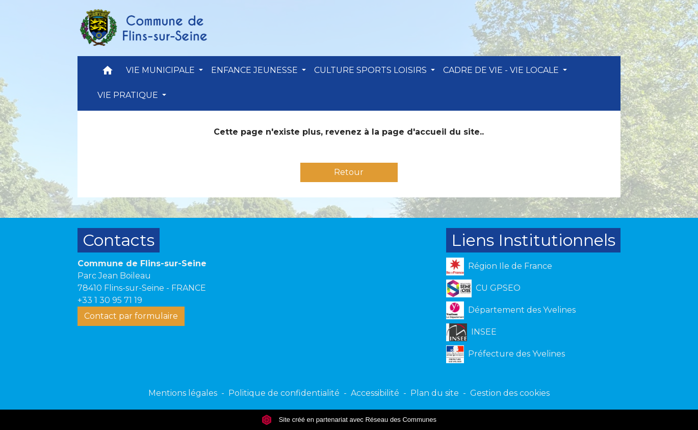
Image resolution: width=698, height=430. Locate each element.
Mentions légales (182, 393)
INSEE (471, 332)
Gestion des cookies (510, 393)
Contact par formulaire (131, 316)
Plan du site (434, 393)
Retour (349, 172)
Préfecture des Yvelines (505, 354)
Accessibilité (375, 393)
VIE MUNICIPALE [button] (161, 70)
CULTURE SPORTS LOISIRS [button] (371, 70)
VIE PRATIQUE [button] (128, 95)
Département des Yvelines (511, 310)
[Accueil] (142, 28)
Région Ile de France (499, 266)
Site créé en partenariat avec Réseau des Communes (349, 419)
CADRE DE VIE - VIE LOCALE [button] (502, 70)
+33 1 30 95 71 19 (109, 300)
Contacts (118, 240)
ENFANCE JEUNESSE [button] (255, 70)
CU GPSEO (483, 288)
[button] (107, 72)
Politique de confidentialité (284, 393)
